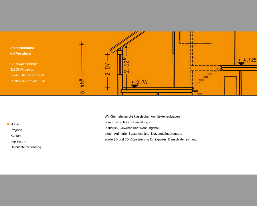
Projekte (16, 130)
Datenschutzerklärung (26, 147)
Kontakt (16, 135)
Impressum (18, 141)
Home (15, 124)
